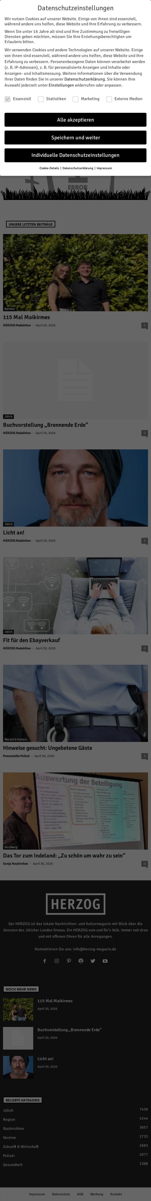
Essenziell (18, 96)
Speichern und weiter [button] (75, 135)
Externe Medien (124, 96)
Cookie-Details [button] (50, 166)
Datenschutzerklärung (84, 77)
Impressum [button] (104, 166)
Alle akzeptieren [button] (75, 117)
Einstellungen (61, 82)
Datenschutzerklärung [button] (78, 166)
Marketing (85, 96)
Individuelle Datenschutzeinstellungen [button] (75, 153)
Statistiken (52, 96)
